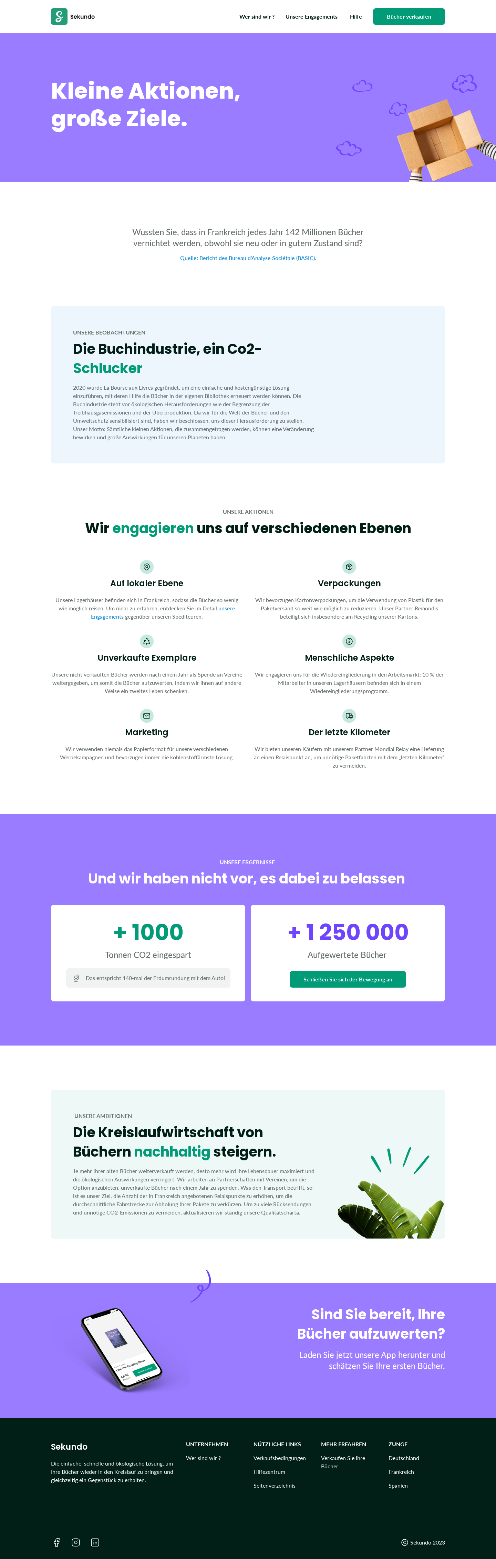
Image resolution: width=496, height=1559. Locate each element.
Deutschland (404, 1458)
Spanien (398, 1485)
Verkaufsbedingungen (280, 1458)
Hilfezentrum (269, 1472)
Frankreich (401, 1472)
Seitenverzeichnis (275, 1485)
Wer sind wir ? (203, 1458)
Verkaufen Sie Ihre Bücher (343, 1462)
